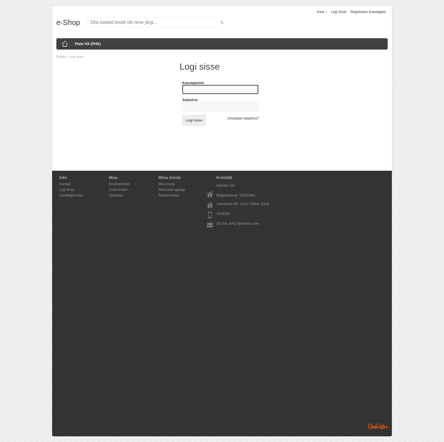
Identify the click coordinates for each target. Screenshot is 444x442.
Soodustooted (119, 184)
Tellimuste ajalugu (171, 190)
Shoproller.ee (378, 426)
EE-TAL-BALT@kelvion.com (238, 224)
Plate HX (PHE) (88, 44)
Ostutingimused (71, 195)
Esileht (61, 56)
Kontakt (65, 184)
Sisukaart (116, 195)
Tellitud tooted (168, 195)
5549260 (223, 214)
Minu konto (166, 184)
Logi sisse (339, 12)
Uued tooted (118, 190)
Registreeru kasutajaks (368, 12)
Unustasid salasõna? (243, 118)
